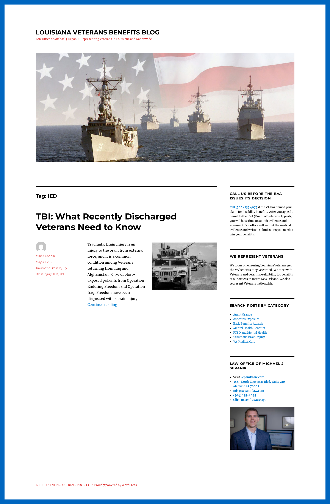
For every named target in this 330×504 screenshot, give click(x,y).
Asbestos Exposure (246, 319)
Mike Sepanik (45, 256)
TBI (61, 274)
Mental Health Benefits (249, 328)
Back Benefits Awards (248, 323)
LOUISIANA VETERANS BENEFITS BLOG (98, 32)
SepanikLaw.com (252, 377)
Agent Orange (242, 314)
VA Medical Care (244, 342)
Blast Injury (44, 274)
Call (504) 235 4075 (243, 207)
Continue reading (102, 304)
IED (55, 274)
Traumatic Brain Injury (51, 268)
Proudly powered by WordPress (115, 485)
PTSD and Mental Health (250, 332)
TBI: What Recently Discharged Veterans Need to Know (106, 221)
